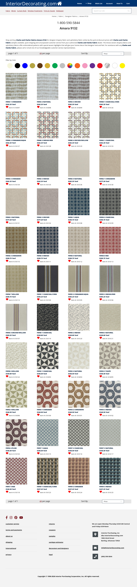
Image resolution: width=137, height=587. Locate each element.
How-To (119, 3)
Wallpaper (60, 11)
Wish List (98, 3)
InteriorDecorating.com (34, 3)
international (11, 548)
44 (41, 53)
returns (52, 524)
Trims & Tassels (49, 11)
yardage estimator (56, 542)
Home (79, 3)
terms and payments (14, 530)
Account (109, 3)
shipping (9, 542)
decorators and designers (59, 548)
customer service (12, 524)
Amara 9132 (83, 16)
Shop (89, 3)
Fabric (8, 11)
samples (52, 536)
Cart (128, 3)
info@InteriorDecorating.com (112, 548)
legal (51, 554)
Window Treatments (35, 11)
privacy (8, 554)
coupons (52, 530)
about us (9, 536)
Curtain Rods (21, 11)
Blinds (13, 11)
